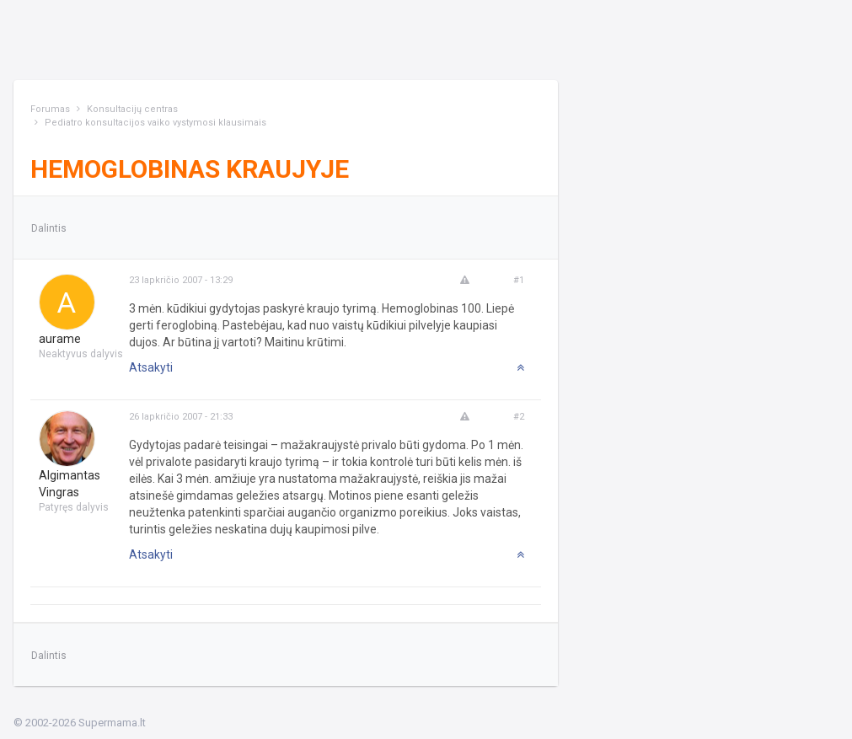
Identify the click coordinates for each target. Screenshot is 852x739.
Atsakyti (151, 367)
